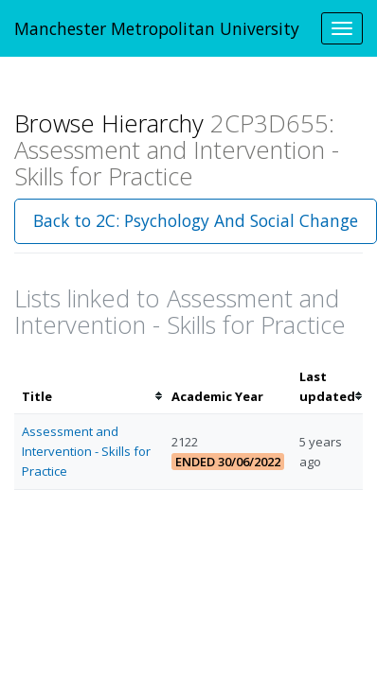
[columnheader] (89, 386)
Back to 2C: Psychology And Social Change (195, 220)
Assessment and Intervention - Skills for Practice (86, 451)
